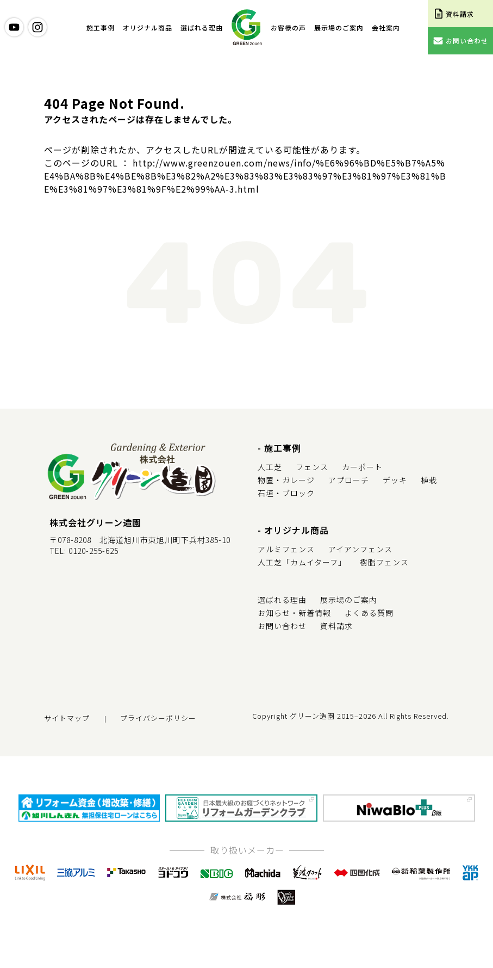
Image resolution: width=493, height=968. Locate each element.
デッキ (395, 479)
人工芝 (270, 466)
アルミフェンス (286, 549)
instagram (37, 27)
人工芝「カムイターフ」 (302, 562)
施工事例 (100, 27)
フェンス (312, 466)
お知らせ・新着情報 (294, 612)
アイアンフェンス (360, 549)
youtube (14, 27)
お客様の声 (288, 27)
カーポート (362, 466)
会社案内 (386, 27)
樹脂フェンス (384, 562)
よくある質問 (369, 612)
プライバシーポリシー (158, 718)
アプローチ (348, 479)
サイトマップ (67, 718)
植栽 (429, 479)
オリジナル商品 (147, 27)
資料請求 (336, 625)
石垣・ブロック (286, 493)
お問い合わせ (282, 625)
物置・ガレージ (286, 479)
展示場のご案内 (339, 27)
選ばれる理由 (201, 27)
